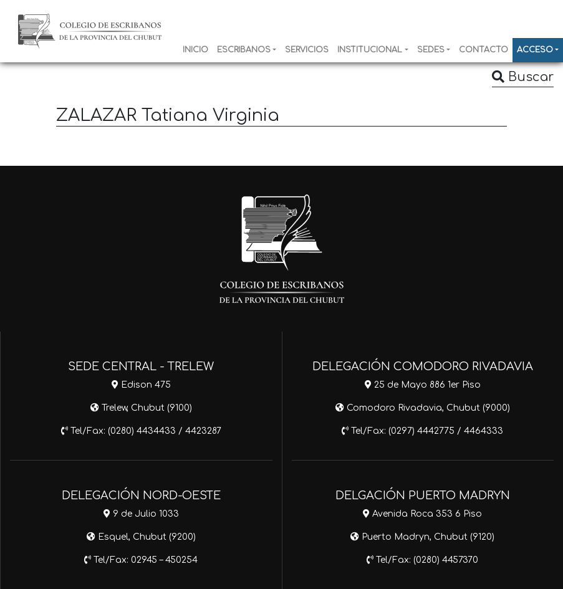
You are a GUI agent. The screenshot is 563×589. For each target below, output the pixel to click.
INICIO (195, 49)
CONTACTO (483, 49)
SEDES (431, 49)
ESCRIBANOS (244, 49)
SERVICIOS (307, 49)
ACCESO (535, 49)
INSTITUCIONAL (369, 49)
